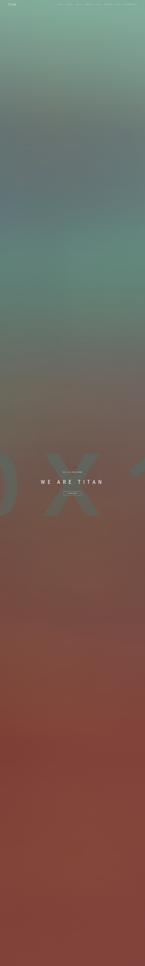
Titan (12, 4)
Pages (78, 4)
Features (108, 4)
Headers (69, 4)
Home (59, 4)
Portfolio (89, 4)
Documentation (130, 4)
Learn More (72, 493)
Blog (99, 4)
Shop (118, 4)
